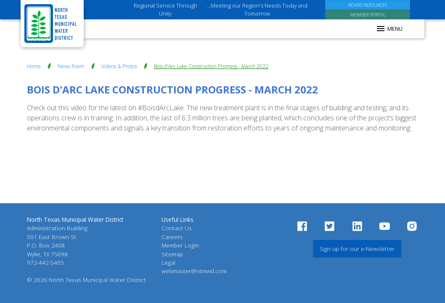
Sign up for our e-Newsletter (357, 248)
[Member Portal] (368, 14)
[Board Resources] (368, 5)
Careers (172, 237)
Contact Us (177, 228)
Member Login (180, 245)
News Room (71, 66)
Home (34, 66)
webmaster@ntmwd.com (194, 271)
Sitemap (172, 254)
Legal (168, 262)
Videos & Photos (119, 66)
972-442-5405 (45, 262)
